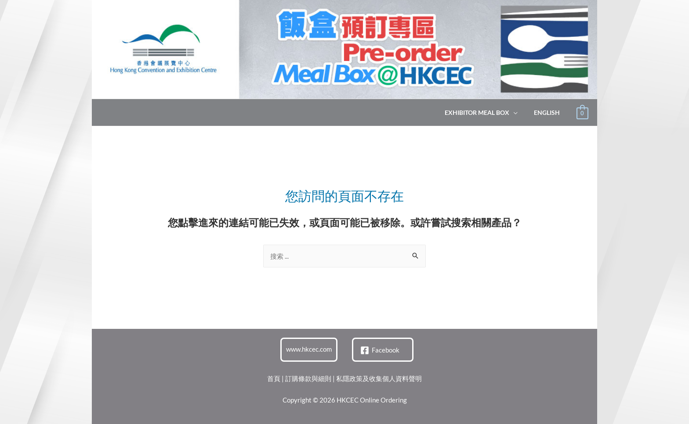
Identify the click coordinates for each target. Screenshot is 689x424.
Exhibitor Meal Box (483, 112)
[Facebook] (380, 350)
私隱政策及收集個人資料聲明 (379, 378)
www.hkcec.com (309, 349)
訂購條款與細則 (308, 378)
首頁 (273, 378)
